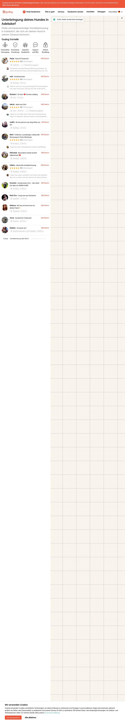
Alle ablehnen (30, 717)
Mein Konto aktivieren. (10, 5)
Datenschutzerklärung (52, 713)
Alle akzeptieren (13, 717)
